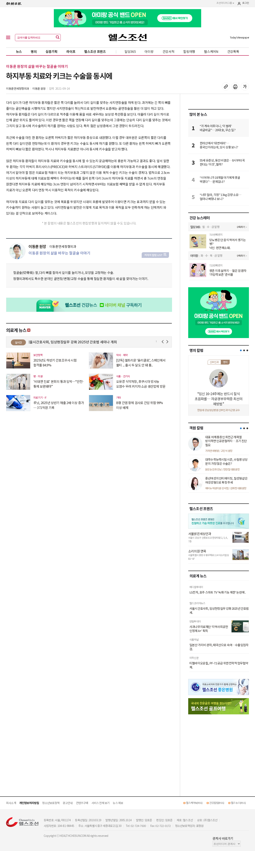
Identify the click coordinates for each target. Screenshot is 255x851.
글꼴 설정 (245, 86)
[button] (241, 350)
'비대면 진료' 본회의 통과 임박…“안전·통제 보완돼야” (58, 384)
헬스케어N (211, 51)
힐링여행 (189, 51)
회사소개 (11, 803)
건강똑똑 (233, 51)
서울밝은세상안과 (199, 533)
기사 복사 (226, 86)
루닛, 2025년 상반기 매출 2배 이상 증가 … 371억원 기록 (58, 405)
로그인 (245, 3)
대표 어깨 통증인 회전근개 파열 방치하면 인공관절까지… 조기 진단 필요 (226, 441)
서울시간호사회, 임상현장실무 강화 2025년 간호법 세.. (219, 610)
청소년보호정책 (50, 803)
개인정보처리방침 (29, 803)
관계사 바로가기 (222, 838)
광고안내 (68, 803)
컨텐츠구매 (82, 803)
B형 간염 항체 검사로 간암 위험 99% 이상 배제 (139, 405)
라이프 (70, 51)
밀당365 (130, 51)
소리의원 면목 (197, 551)
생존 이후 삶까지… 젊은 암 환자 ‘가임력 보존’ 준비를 (227, 273)
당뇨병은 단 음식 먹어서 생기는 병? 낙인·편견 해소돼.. (227, 244)
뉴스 (19, 51)
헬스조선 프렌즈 (95, 51)
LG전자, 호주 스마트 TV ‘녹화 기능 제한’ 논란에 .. (217, 592)
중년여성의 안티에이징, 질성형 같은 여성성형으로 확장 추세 (226, 480)
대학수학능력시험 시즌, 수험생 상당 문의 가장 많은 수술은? (226, 461)
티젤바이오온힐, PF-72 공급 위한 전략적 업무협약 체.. (218, 665)
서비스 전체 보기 (100, 803)
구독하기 (241, 227)
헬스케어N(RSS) (194, 803)
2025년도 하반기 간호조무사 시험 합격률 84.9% (54, 362)
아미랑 (148, 51)
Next (168, 342)
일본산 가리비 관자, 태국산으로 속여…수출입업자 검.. (218, 647)
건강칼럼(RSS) (216, 803)
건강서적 (168, 51)
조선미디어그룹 (225, 3)
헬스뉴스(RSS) (238, 803)
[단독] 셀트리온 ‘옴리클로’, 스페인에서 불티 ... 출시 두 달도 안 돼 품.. (141, 362)
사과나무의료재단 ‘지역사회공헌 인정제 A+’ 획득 (208, 629)
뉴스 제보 (118, 803)
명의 (34, 51)
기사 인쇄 (235, 86)
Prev (163, 342)
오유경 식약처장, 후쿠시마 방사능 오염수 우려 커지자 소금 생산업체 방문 (140, 384)
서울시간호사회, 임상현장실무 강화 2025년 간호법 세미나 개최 (74, 341)
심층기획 (51, 51)
